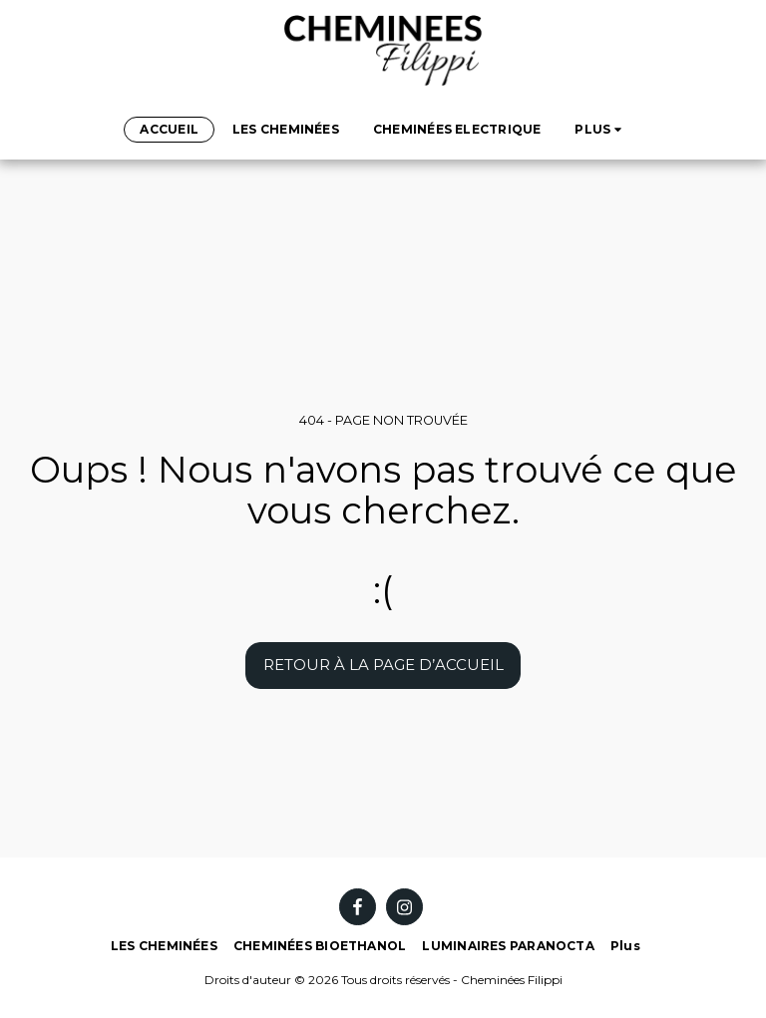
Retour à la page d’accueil (383, 664)
